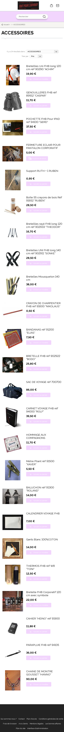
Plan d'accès (32, 719)
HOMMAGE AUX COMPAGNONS (36, 436)
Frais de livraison (10, 724)
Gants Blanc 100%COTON (42, 539)
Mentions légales (36, 724)
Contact (58, 5)
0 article (51, 5)
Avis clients (23, 724)
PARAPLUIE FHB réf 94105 (42, 645)
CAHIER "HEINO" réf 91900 (43, 618)
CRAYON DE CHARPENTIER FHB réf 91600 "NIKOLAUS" (43, 305)
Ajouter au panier (40, 106)
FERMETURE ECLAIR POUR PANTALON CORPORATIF (43, 146)
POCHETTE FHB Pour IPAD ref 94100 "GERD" (43, 120)
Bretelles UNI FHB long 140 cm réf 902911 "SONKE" (43, 252)
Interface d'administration (37, 728)
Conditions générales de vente (51, 719)
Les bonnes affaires (53, 724)
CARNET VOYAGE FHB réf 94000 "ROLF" (42, 410)
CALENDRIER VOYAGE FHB (43, 513)
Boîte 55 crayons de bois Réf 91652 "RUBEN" (44, 199)
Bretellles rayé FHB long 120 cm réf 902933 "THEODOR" (44, 225)
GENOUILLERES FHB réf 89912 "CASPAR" (41, 94)
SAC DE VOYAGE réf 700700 (43, 382)
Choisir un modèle (40, 79)
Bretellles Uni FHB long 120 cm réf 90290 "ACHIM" (43, 68)
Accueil (6, 25)
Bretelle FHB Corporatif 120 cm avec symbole (43, 594)
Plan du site (20, 728)
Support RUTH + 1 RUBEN (42, 170)
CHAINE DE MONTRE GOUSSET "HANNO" (39, 673)
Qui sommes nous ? (9, 719)
